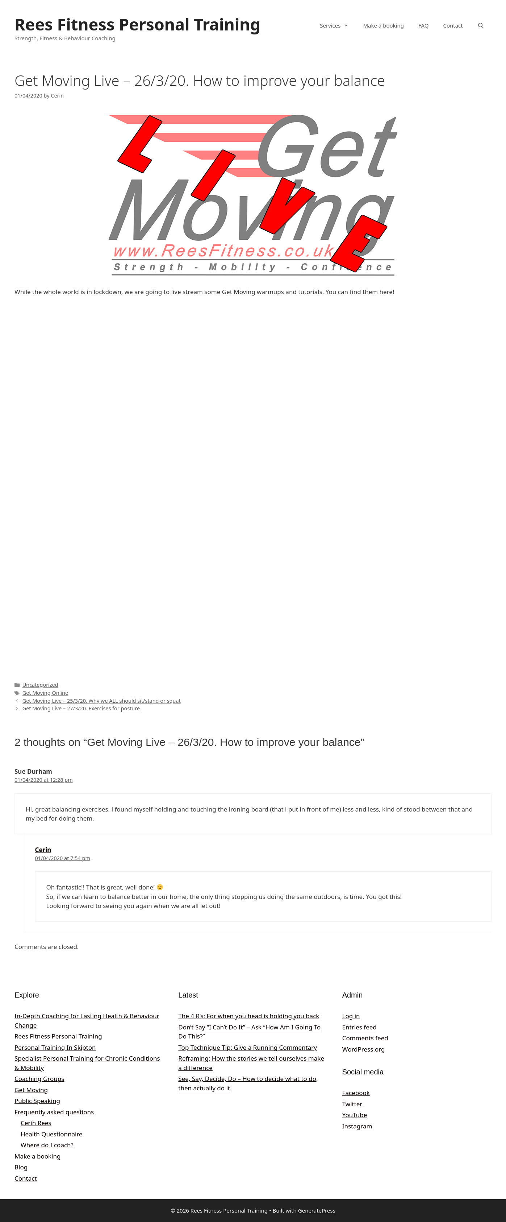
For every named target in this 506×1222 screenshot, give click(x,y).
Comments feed (365, 1038)
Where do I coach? (47, 1145)
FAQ (423, 25)
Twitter (352, 1104)
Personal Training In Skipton (55, 1047)
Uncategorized (40, 684)
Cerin (43, 850)
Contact (453, 25)
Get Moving (31, 1090)
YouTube (354, 1115)
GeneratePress (316, 1210)
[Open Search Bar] (481, 25)
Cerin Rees (36, 1123)
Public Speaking (37, 1101)
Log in (351, 1016)
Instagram (357, 1126)
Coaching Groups (39, 1078)
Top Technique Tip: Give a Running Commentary (247, 1047)
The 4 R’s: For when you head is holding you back (248, 1016)
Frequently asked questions (54, 1112)
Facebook (356, 1093)
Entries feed (359, 1027)
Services (338, 25)
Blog (21, 1167)
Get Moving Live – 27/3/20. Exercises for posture (81, 708)
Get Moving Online (45, 692)
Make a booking (383, 25)
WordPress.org (363, 1049)
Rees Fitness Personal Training (137, 24)
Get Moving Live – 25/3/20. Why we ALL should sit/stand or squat (101, 700)
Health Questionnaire (52, 1134)
